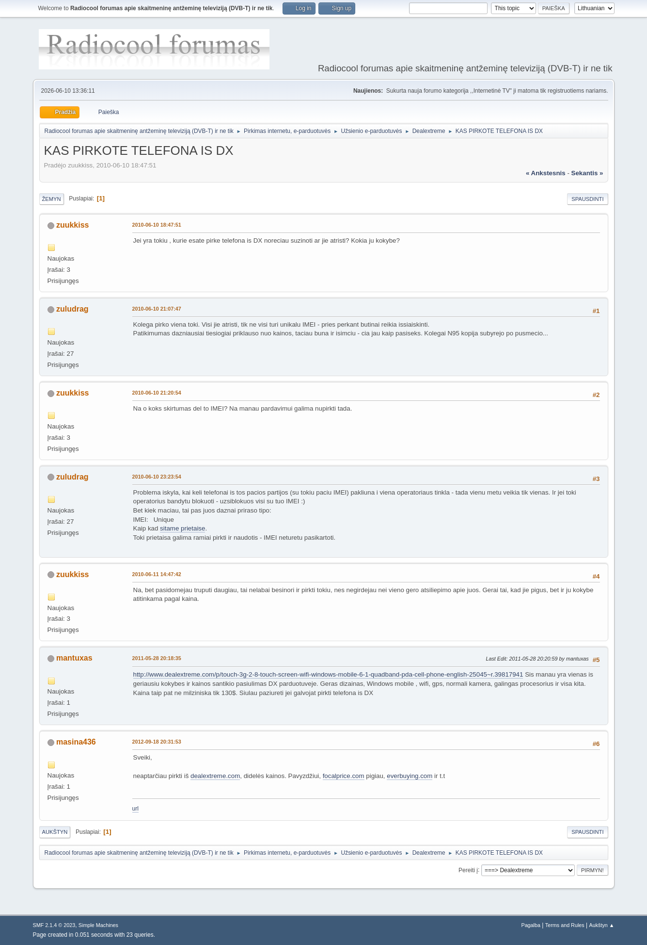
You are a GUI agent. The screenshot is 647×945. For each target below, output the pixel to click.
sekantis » (587, 173)
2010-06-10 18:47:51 (156, 225)
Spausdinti (587, 199)
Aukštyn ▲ (601, 925)
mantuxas (74, 658)
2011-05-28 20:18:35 (156, 658)
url (135, 808)
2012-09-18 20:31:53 (156, 742)
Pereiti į (468, 869)
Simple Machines (98, 925)
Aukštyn (55, 832)
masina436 (76, 742)
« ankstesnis (546, 173)
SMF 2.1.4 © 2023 (54, 925)
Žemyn (51, 199)
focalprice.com (343, 775)
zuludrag (72, 309)
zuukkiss (72, 225)
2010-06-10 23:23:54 (156, 477)
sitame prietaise (182, 528)
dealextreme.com (215, 775)
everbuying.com (409, 775)
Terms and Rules (564, 925)
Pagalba (530, 925)
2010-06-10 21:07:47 (156, 309)
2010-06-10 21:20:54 (156, 393)
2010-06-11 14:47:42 (156, 574)
